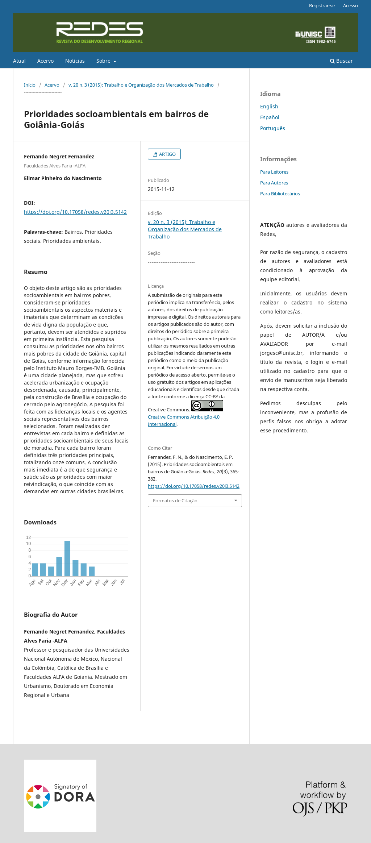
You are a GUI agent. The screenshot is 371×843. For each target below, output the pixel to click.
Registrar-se (322, 5)
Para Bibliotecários (280, 193)
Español (269, 117)
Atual (19, 60)
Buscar (341, 60)
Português (272, 128)
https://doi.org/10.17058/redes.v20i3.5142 (75, 211)
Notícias (75, 60)
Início (30, 85)
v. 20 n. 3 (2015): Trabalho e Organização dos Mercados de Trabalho (141, 85)
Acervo (45, 60)
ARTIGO (167, 154)
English (269, 106)
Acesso (350, 5)
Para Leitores (274, 172)
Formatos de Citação (175, 500)
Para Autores (274, 182)
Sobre (104, 60)
